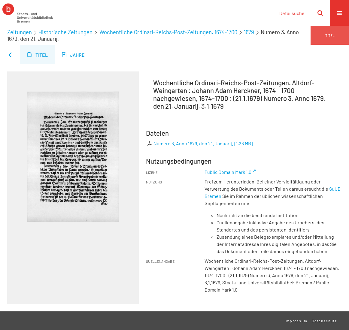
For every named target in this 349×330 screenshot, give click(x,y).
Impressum (296, 321)
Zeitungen (19, 32)
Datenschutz (324, 321)
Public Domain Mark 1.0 (228, 172)
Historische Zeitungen (65, 32)
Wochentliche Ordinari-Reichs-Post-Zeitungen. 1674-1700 (168, 32)
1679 (249, 32)
